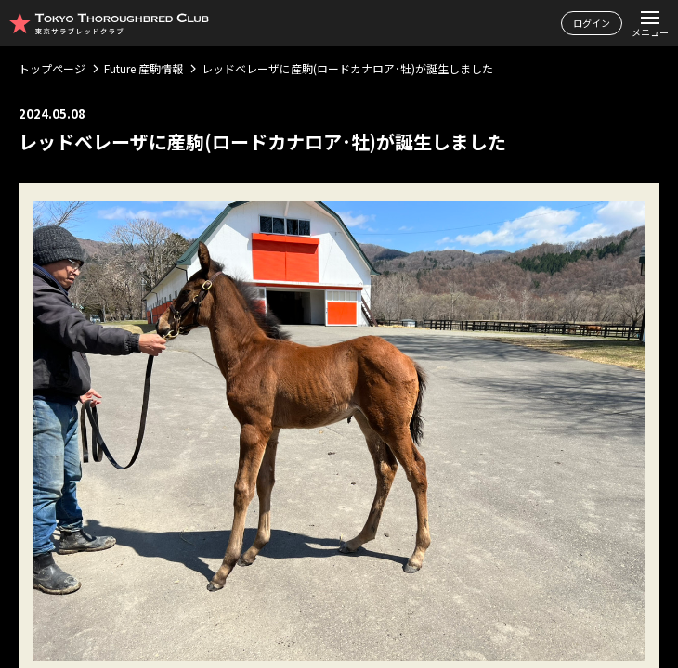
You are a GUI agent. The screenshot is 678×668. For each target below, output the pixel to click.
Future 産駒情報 (143, 68)
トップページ (52, 68)
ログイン (591, 23)
